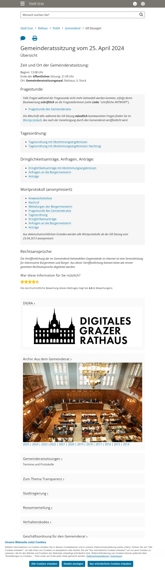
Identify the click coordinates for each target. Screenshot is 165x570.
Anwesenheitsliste (40, 198)
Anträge (34, 176)
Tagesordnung (38, 215)
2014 (126, 444)
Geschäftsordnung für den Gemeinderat (55, 536)
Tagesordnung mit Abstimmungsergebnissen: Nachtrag (65, 146)
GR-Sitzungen (93, 28)
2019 (80, 444)
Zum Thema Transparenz (43, 478)
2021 (62, 444)
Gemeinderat (73, 28)
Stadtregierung (35, 493)
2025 (26, 444)
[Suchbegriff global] (80, 15)
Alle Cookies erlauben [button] (44, 563)
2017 (99, 444)
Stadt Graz (36, 3)
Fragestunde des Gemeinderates (50, 109)
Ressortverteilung (37, 507)
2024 (35, 444)
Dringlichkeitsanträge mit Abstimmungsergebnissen (62, 168)
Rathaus (43, 28)
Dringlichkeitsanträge (42, 219)
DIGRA (29, 303)
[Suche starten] (141, 14)
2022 (53, 444)
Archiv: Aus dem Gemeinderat (47, 359)
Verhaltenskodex (37, 522)
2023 (44, 444)
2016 (108, 444)
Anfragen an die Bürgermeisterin (50, 172)
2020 (71, 444)
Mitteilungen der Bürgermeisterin (50, 206)
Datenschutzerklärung (98, 556)
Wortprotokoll (32, 120)
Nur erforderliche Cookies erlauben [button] (110, 563)
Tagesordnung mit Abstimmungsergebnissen (58, 142)
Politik (56, 28)
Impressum (116, 556)
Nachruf (34, 202)
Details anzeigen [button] (73, 563)
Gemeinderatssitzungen (43, 458)
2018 (89, 444)
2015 (117, 444)
